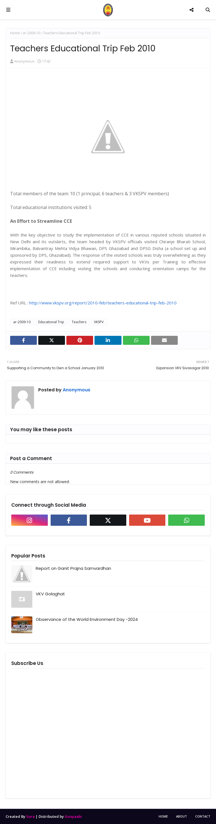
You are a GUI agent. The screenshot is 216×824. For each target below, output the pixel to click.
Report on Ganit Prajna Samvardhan (73, 568)
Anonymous (24, 61)
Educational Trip (51, 322)
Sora (30, 816)
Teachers (79, 322)
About (181, 816)
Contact (202, 816)
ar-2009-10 (31, 33)
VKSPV (99, 322)
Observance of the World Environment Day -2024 (87, 619)
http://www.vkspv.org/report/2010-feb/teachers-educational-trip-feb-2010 (103, 303)
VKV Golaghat (50, 594)
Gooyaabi (73, 816)
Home (15, 33)
